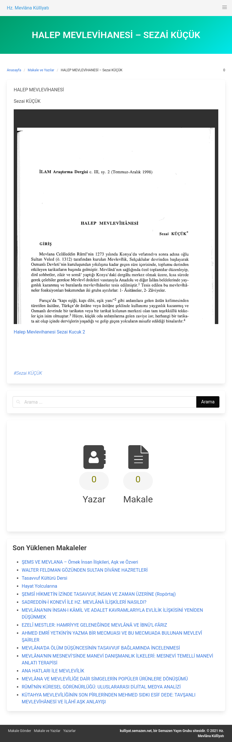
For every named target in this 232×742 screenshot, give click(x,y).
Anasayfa (14, 70)
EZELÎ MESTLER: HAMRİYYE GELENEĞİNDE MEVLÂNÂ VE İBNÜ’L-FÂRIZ (94, 625)
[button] (224, 7)
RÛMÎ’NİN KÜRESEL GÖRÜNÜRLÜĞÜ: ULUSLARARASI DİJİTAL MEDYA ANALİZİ (101, 687)
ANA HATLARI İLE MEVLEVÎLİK (53, 671)
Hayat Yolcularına (39, 586)
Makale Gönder (19, 731)
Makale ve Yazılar (41, 70)
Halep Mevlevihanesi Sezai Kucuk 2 (49, 332)
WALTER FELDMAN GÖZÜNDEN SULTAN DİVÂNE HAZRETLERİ (85, 570)
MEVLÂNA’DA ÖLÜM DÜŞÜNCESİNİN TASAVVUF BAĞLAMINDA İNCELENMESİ (101, 648)
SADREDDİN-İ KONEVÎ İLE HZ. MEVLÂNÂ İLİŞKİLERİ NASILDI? (84, 602)
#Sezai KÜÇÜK (28, 373)
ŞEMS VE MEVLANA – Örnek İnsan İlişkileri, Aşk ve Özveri (80, 562)
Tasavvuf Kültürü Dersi (44, 578)
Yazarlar (69, 731)
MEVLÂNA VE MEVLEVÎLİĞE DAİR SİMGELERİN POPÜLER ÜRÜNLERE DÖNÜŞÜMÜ (105, 679)
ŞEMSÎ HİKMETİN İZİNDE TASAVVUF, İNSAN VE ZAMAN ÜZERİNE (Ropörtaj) (99, 594)
